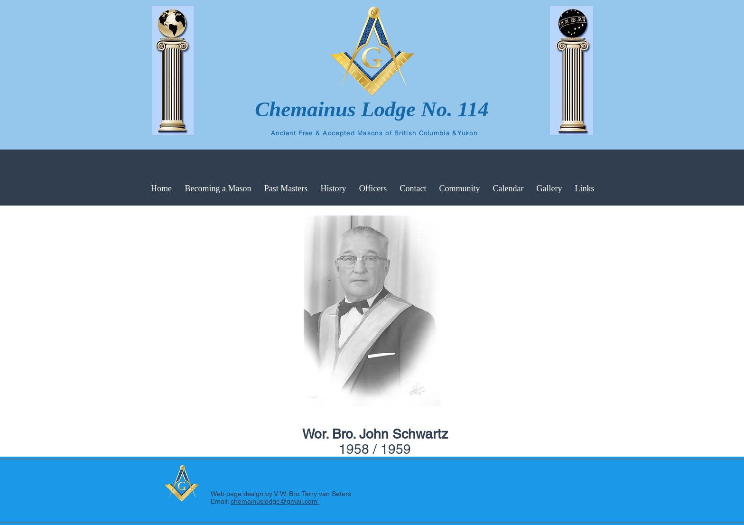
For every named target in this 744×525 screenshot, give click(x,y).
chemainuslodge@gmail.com (275, 501)
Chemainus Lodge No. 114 (372, 109)
